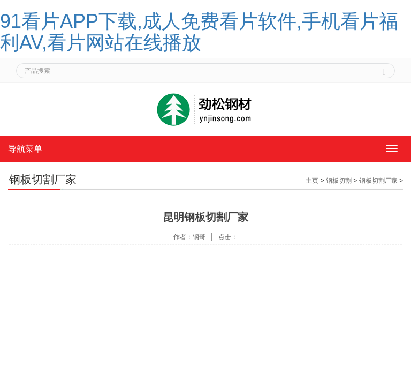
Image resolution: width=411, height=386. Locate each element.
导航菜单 (25, 148)
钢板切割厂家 (378, 180)
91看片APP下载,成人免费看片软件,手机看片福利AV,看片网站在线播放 (199, 32)
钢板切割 (339, 180)
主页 (312, 180)
